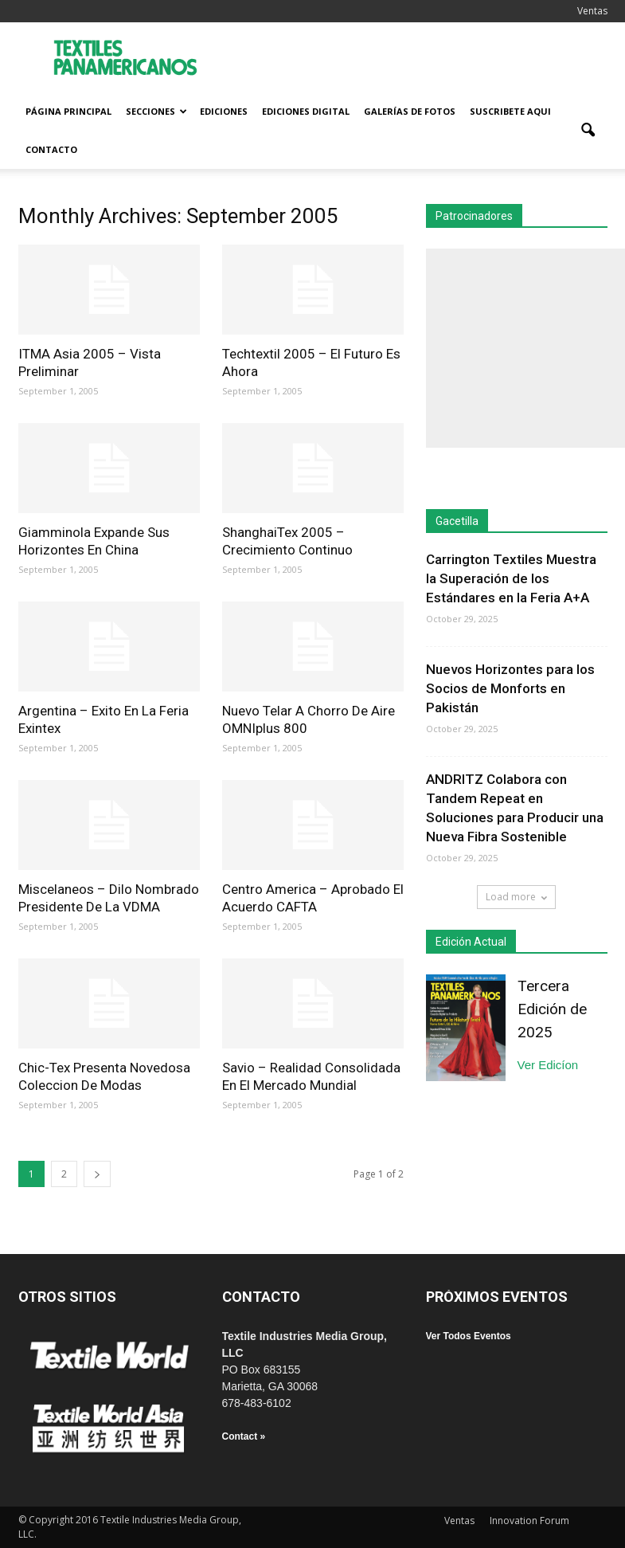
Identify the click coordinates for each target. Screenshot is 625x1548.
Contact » (244, 1436)
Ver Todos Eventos (468, 1336)
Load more (516, 896)
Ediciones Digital (306, 111)
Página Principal (68, 111)
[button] (588, 131)
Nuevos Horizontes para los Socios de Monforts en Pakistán (510, 688)
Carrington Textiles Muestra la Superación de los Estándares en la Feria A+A (511, 578)
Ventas (592, 11)
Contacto (51, 149)
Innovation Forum (529, 1520)
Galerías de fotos (409, 111)
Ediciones (224, 111)
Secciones (156, 111)
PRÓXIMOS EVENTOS (497, 1296)
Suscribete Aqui (510, 111)
